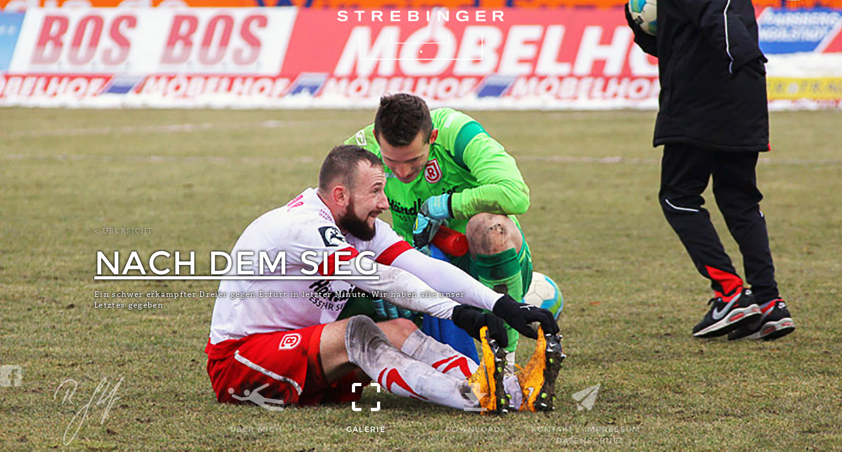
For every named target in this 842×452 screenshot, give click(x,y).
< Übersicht (123, 231)
